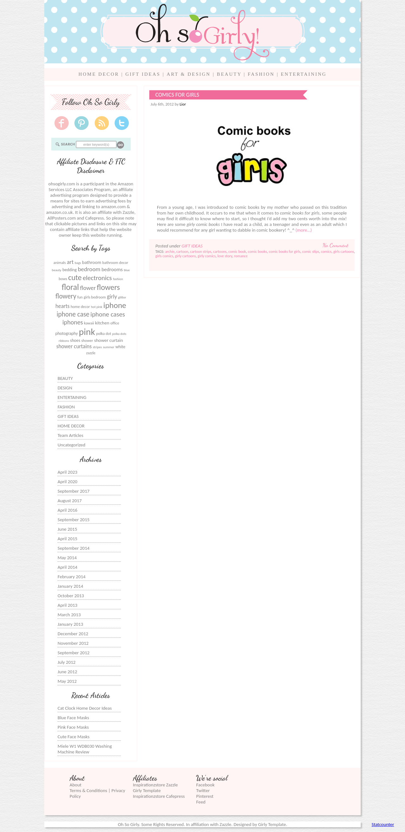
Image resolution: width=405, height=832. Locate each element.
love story (224, 256)
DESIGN (65, 388)
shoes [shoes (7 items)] (75, 340)
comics (326, 251)
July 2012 (67, 662)
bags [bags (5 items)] (78, 263)
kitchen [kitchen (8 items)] (102, 323)
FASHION (261, 74)
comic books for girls (284, 251)
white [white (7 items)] (120, 346)
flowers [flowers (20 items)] (108, 287)
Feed (200, 802)
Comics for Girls (177, 94)
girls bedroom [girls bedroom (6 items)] (95, 297)
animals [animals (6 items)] (59, 262)
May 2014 (67, 557)
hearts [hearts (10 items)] (62, 306)
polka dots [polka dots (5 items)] (119, 334)
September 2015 (74, 519)
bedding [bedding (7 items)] (69, 269)
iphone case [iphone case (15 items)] (73, 314)
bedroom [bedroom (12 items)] (89, 269)
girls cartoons (343, 251)
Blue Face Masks (73, 717)
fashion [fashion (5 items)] (118, 279)
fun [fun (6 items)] (80, 297)
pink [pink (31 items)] (87, 331)
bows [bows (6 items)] (63, 278)
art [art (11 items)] (70, 262)
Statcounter (383, 824)
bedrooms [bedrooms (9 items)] (112, 269)
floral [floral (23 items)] (70, 287)
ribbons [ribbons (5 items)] (64, 341)
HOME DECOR (98, 74)
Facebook (205, 785)
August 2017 (70, 500)
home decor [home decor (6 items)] (80, 306)
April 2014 (67, 567)
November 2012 (73, 643)
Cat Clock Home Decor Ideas (85, 708)
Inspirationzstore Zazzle (155, 785)
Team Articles (70, 435)
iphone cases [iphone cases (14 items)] (107, 314)
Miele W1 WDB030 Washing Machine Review (85, 749)
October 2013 (71, 595)
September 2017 (74, 491)
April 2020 (67, 481)
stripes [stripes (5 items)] (97, 347)
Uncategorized (71, 445)
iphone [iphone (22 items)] (114, 305)
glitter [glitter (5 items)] (122, 297)
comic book (237, 251)
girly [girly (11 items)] (112, 296)
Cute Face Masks (74, 736)
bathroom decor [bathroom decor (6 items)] (115, 262)
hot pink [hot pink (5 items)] (96, 307)
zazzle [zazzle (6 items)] (91, 352)
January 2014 (70, 586)
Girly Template (147, 790)
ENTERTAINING (304, 74)
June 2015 (67, 529)
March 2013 (69, 615)
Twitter (203, 790)
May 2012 (67, 681)
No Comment (335, 245)
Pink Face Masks (73, 727)
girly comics (207, 256)
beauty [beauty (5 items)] (56, 270)
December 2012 (73, 634)
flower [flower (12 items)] (88, 287)
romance (241, 256)
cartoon (182, 251)
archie (170, 251)
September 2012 (74, 653)
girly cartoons (185, 256)
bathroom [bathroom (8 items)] (91, 262)
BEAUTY (229, 74)
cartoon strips (200, 251)
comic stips (310, 251)
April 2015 (67, 538)
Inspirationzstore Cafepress (159, 796)
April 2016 (67, 510)
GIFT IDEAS (142, 74)
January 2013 (70, 624)
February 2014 (71, 576)
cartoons (220, 251)
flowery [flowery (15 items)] (65, 296)
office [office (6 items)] (114, 323)
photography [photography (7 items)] (66, 333)
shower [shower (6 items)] (87, 340)
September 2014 (74, 548)
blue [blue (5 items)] (127, 270)
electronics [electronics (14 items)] (97, 278)
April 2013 (67, 605)
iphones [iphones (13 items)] (72, 322)
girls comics (164, 256)
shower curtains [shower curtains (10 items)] (74, 346)
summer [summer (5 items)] (108, 347)
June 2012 (67, 672)
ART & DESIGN (189, 74)
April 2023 (67, 472)
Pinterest (204, 796)
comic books (257, 251)
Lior (183, 104)
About (75, 785)
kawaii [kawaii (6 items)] (89, 323)
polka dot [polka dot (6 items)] (103, 333)
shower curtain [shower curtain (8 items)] (108, 340)
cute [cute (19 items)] (75, 277)
